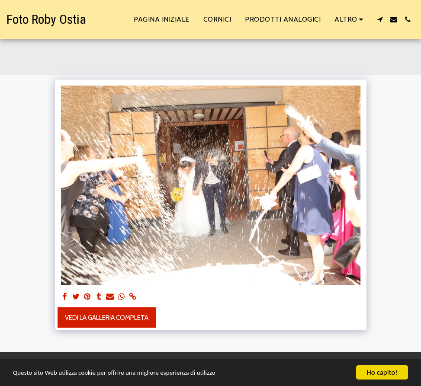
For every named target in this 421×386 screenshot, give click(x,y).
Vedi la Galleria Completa (106, 318)
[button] (379, 19)
